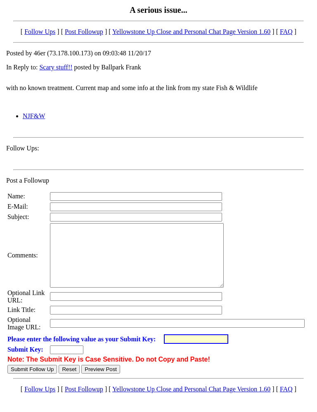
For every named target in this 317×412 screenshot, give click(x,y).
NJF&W (34, 115)
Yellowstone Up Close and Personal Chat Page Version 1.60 (191, 31)
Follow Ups (39, 31)
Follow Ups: (22, 148)
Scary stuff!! (55, 67)
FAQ (286, 31)
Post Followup (84, 31)
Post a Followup (27, 180)
